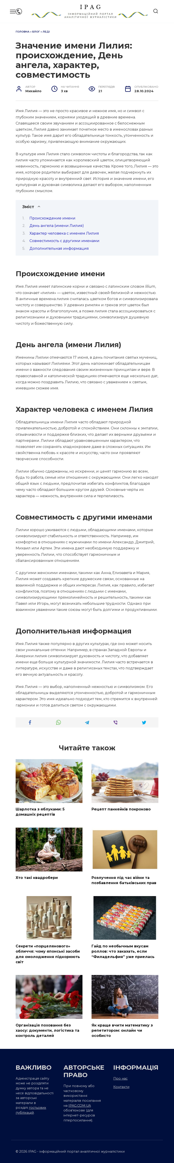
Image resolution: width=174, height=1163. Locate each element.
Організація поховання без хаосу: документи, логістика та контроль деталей (47, 1028)
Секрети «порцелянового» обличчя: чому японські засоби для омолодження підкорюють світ (48, 952)
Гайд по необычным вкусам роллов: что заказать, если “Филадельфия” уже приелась (123, 950)
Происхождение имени (52, 218)
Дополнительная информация (59, 248)
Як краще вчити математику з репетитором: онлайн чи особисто (122, 1028)
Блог (36, 31)
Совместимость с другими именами (64, 241)
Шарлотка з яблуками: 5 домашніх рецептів (40, 811)
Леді (46, 31)
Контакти (121, 1084)
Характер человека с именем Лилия (64, 233)
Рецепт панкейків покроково (121, 809)
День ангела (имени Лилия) (56, 226)
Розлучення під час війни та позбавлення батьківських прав (124, 879)
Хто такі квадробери (37, 877)
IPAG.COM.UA (79, 1103)
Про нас (120, 1076)
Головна (22, 31)
